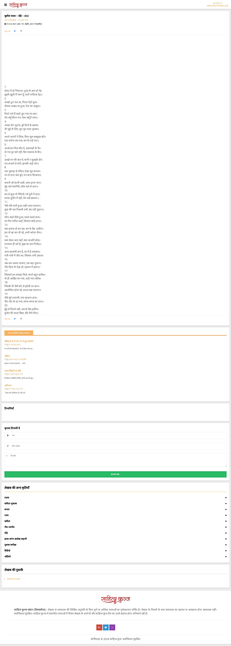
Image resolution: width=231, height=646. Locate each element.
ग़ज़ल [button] (115, 498)
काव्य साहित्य (8, 20)
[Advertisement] (115, 60)
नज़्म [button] (115, 515)
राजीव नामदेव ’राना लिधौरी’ (17, 359)
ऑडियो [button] (115, 557)
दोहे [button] (115, 533)
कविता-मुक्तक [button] (115, 504)
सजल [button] (115, 509)
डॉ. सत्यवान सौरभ (14, 345)
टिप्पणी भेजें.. (115, 474)
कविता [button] (115, 521)
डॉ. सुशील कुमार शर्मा (15, 374)
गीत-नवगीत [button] (115, 527)
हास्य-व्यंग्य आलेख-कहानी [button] (115, 539)
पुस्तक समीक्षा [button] (115, 545)
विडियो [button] (115, 551)
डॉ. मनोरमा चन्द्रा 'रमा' (15, 389)
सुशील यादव (23, 20)
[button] (14, 31)
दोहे (15, 20)
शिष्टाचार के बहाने (13, 579)
